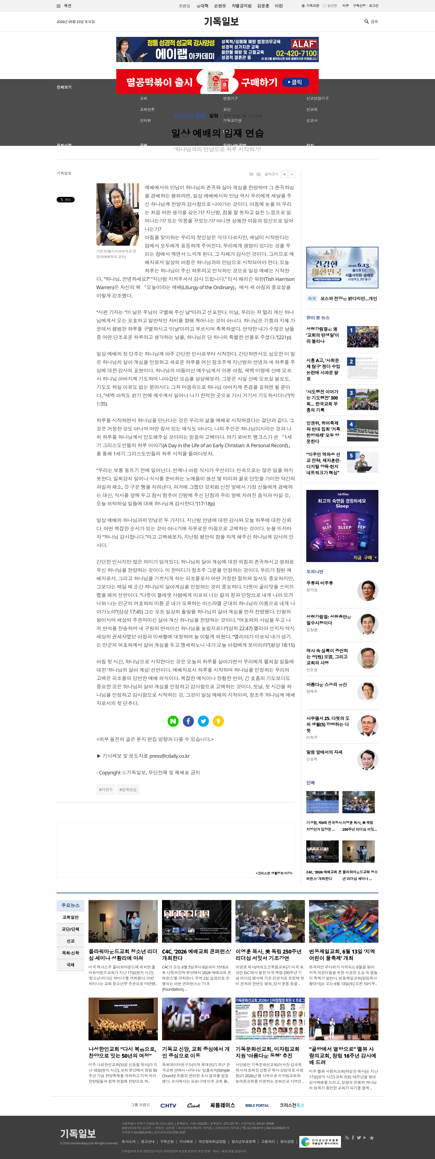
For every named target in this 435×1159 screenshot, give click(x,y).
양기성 (311, 590)
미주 (345, 5)
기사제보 (186, 1141)
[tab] (70, 917)
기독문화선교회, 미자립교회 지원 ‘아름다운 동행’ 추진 (268, 1052)
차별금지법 (242, 6)
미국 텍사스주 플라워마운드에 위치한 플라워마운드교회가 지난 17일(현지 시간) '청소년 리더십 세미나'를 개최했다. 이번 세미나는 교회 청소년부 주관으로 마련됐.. (122, 975)
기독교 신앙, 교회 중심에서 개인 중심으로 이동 (196, 1052)
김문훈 (263, 6)
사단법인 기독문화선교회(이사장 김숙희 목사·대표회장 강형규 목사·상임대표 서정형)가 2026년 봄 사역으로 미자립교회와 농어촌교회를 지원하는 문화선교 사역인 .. (270, 1073)
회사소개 (128, 1141)
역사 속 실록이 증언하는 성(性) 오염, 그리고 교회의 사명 (327, 657)
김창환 (311, 629)
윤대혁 (202, 6)
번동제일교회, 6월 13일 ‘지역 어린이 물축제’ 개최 (342, 955)
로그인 (373, 5)
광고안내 (148, 1141)
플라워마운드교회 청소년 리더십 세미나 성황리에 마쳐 (122, 955)
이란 (279, 6)
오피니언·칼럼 (189, 116)
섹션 (64, 6)
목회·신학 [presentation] (70, 953)
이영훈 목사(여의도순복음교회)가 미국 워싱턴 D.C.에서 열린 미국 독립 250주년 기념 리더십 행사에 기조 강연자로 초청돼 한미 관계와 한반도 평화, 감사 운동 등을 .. (270, 975)
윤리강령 (287, 1141)
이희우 (311, 737)
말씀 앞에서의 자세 (324, 752)
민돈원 (311, 669)
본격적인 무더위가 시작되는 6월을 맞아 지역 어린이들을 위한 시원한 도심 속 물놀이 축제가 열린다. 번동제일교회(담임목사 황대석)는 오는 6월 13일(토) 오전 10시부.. (343, 975)
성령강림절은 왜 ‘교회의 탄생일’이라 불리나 (322, 335)
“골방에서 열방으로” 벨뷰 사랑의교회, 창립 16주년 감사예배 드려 (342, 1056)
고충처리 (268, 1141)
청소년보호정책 (243, 1141)
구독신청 (359, 5)
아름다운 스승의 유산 (326, 685)
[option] (324, 813)
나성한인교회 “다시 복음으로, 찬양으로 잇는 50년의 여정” (122, 1052)
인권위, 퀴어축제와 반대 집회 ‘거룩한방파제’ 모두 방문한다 (323, 432)
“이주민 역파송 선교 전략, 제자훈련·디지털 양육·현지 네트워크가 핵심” (323, 463)
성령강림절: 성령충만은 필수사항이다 (328, 620)
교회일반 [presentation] (70, 917)
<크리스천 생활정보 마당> (274, 873)
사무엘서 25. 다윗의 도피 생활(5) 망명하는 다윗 (328, 724)
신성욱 (311, 759)
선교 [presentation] (71, 941)
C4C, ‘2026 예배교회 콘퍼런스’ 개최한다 (196, 955)
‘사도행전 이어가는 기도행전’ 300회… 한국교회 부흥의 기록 (322, 401)
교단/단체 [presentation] (70, 929)
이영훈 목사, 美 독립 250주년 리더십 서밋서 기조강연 (269, 955)
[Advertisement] (342, 205)
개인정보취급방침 (212, 1141)
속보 (312, 299)
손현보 (220, 6)
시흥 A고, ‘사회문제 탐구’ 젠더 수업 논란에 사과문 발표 (323, 369)
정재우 (311, 691)
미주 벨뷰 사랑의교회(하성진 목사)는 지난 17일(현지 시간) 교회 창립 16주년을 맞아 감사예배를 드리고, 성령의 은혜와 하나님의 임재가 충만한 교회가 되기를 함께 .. (343, 1080)
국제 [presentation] (71, 965)
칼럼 (213, 116)
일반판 (332, 5)
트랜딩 (184, 6)
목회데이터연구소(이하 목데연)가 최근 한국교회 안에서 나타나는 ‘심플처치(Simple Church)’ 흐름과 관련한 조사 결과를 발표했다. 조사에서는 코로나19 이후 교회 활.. (196, 1073)
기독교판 (312, 5)
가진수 (107, 789)
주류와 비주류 (319, 583)
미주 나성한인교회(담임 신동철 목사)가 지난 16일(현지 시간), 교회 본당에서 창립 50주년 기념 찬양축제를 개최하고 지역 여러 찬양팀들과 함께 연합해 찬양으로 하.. (122, 1073)
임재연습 (129, 789)
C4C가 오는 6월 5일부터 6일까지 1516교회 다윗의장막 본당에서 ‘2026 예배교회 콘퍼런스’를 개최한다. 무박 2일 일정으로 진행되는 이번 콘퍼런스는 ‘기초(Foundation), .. (196, 978)
